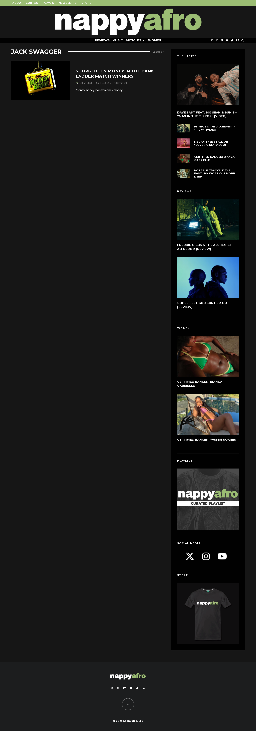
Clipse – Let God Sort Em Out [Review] (203, 305)
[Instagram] (216, 40)
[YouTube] (227, 40)
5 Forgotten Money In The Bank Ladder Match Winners (115, 74)
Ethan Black (86, 82)
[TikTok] (232, 40)
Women (154, 40)
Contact (33, 2)
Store (86, 2)
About (17, 2)
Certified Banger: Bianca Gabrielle (214, 158)
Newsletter (69, 2)
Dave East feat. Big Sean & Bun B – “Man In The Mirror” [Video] (207, 114)
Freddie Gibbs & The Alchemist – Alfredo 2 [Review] (205, 247)
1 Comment (120, 82)
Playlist (49, 2)
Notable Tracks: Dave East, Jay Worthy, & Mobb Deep (214, 173)
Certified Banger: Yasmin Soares (206, 439)
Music (117, 40)
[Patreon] (221, 40)
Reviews (102, 40)
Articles (133, 40)
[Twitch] (237, 40)
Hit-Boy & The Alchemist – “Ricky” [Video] (214, 128)
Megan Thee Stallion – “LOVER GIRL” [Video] (212, 143)
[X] (211, 40)
